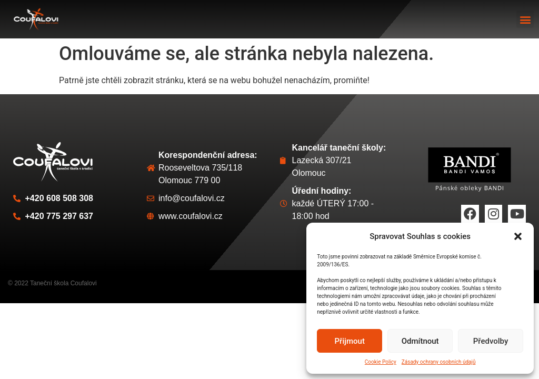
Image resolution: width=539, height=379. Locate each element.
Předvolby (490, 341)
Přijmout (350, 341)
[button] (518, 236)
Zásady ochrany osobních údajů (439, 362)
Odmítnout (420, 341)
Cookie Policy (380, 362)
